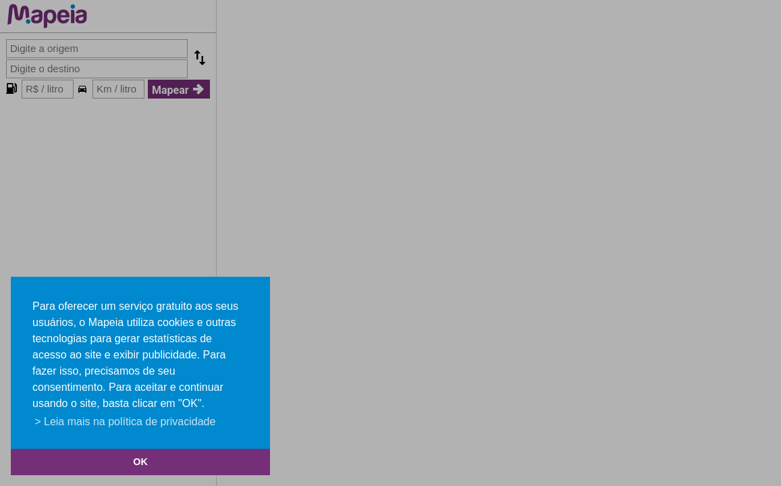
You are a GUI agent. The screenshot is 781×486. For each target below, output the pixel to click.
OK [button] (140, 461)
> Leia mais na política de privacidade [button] (124, 421)
